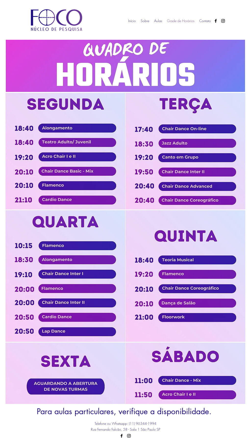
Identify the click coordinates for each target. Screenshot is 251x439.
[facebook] (215, 20)
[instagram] (223, 20)
